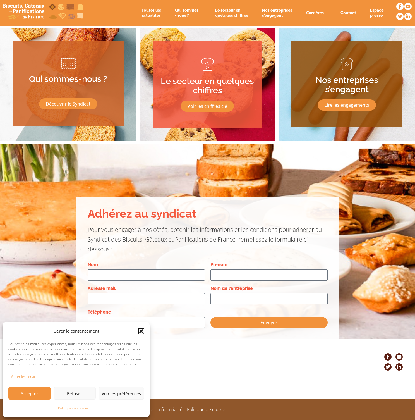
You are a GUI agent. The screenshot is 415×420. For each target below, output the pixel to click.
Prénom (218, 264)
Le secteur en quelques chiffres (231, 13)
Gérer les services (25, 376)
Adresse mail (102, 288)
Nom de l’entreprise (231, 288)
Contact (348, 13)
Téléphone (99, 312)
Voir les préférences (121, 393)
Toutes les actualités (151, 13)
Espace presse (376, 13)
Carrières (316, 13)
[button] (141, 331)
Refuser (74, 393)
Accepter (29, 393)
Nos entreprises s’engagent (277, 13)
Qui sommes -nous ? (188, 13)
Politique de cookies (73, 408)
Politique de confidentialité (156, 409)
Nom (93, 264)
